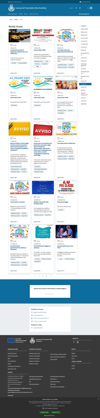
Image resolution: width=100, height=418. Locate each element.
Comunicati (74, 356)
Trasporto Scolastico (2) (84, 94)
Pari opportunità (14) (85, 72)
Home (10, 19)
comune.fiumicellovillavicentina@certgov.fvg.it (19, 388)
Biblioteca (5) (84, 32)
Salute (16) (83, 81)
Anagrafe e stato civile (34, 353)
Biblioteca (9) (84, 35)
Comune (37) (84, 41)
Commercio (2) (84, 38)
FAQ (30, 381)
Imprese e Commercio (34, 358)
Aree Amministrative (13, 356)
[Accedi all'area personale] (85, 2)
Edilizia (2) (83, 50)
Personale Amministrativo (14, 366)
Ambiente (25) (84, 29)
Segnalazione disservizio (35, 379)
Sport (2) (83, 90)
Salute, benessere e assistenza (57, 357)
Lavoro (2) (83, 68)
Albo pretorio (53, 379)
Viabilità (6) (83, 104)
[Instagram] (77, 8)
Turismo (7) (83, 101)
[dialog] (50, 407)
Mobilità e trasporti (33, 363)
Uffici (9, 358)
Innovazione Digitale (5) (84, 64)
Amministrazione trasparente (57, 376)
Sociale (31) (83, 87)
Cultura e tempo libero (34, 356)
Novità (16, 19)
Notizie (13, 45)
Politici (9, 363)
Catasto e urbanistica (34, 361)
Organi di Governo (12, 353)
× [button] (98, 398)
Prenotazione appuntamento (36, 376)
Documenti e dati (12, 369)
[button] (50, 415)
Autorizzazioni (53, 359)
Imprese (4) (83, 61)
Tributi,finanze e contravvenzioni (58, 354)
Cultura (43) (84, 47)
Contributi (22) (84, 44)
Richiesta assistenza (34, 384)
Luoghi (73, 365)
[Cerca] (90, 8)
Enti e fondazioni (12, 361)
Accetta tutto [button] (44, 412)
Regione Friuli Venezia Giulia (15, 2)
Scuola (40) (83, 84)
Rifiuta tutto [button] (55, 412)
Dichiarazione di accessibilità (57, 387)
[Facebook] (74, 8)
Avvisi (36, 45)
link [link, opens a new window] (64, 405)
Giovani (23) (84, 58)
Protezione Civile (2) (85, 77)
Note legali (53, 384)
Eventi (73, 368)
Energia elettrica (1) (85, 54)
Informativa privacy (55, 381)
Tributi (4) (83, 98)
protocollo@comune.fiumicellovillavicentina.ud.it (20, 392)
